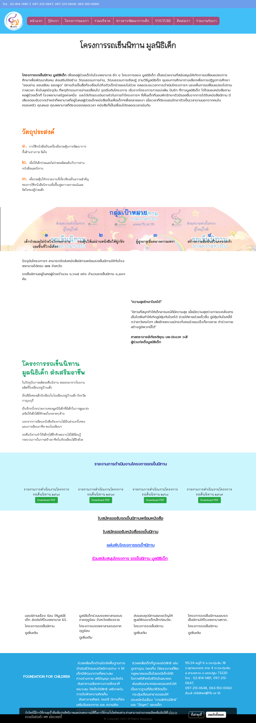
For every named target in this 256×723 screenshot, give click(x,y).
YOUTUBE (163, 21)
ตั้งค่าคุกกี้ (196, 714)
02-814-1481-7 (20, 4)
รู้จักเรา (53, 21)
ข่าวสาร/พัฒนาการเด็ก (132, 21)
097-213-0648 (65, 4)
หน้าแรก (36, 21)
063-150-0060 (88, 4)
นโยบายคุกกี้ (55, 716)
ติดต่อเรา (183, 21)
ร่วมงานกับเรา (206, 21)
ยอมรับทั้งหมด (216, 714)
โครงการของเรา (77, 21)
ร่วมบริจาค (102, 21)
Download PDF (46, 500)
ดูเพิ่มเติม (32, 632)
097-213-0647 (42, 4)
